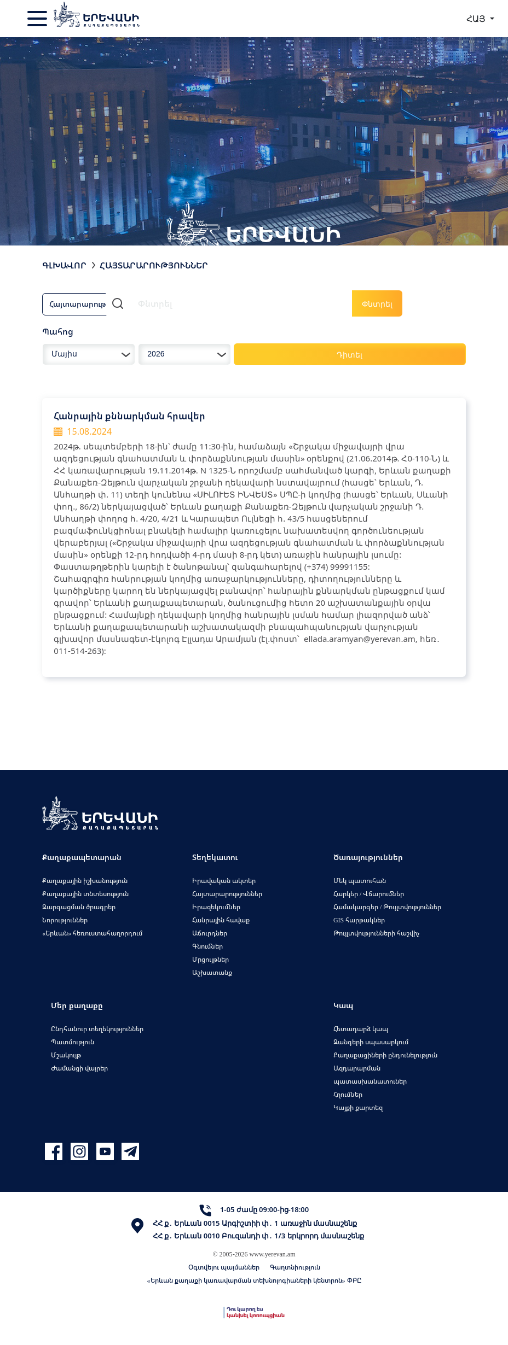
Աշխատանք (212, 972)
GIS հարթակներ (359, 920)
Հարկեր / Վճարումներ (368, 893)
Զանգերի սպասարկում (370, 1041)
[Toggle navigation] (38, 18)
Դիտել (349, 354)
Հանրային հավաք (221, 920)
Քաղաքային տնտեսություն (85, 893)
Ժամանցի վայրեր (79, 1068)
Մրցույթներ (210, 959)
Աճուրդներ (209, 933)
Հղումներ (347, 1094)
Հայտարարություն (84, 304)
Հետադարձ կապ (360, 1028)
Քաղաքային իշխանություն (85, 880)
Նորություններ (65, 920)
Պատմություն (72, 1041)
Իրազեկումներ (216, 906)
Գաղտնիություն (295, 1267)
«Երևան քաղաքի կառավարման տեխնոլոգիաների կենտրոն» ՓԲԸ (254, 1280)
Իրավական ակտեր (224, 880)
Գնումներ (207, 946)
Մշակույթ (66, 1055)
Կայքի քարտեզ (358, 1107)
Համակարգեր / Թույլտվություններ (387, 906)
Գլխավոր (64, 265)
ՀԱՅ (477, 19)
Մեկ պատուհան (359, 880)
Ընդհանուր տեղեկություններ (97, 1028)
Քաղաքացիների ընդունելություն (385, 1055)
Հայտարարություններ (227, 893)
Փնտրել (377, 304)
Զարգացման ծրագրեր (79, 906)
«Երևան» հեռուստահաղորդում (92, 933)
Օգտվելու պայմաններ (223, 1267)
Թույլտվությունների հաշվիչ (376, 933)
